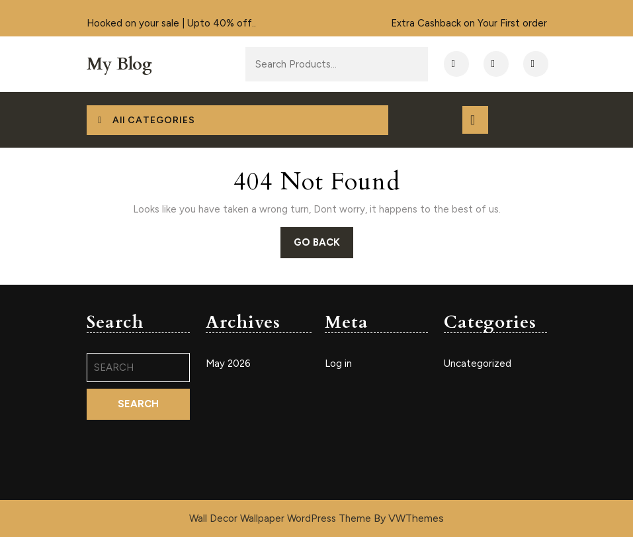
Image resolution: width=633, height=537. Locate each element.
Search (385, 64)
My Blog (119, 64)
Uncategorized (477, 363)
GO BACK (323, 246)
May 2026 (228, 363)
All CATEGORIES (145, 120)
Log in (338, 363)
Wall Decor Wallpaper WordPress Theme (281, 518)
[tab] (475, 120)
